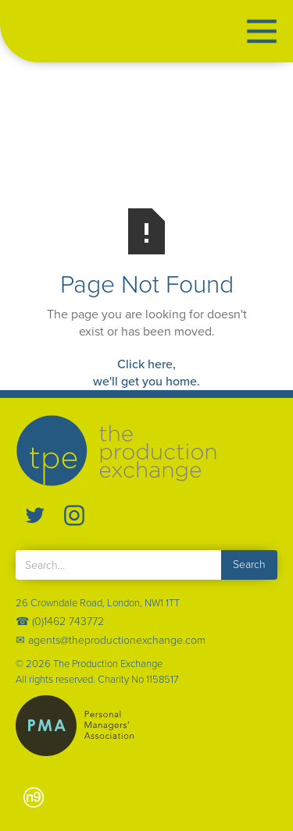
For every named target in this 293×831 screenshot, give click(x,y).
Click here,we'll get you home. (146, 372)
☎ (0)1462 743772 (60, 622)
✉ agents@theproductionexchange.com (110, 640)
